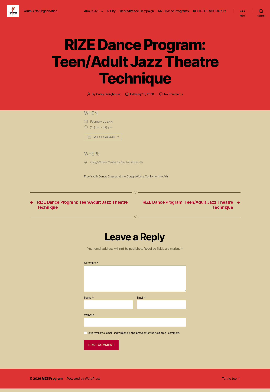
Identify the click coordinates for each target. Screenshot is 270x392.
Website (89, 318)
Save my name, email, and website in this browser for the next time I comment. (134, 336)
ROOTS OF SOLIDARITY (209, 13)
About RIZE (91, 13)
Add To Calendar (101, 140)
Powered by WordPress (83, 382)
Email (141, 301)
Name (89, 301)
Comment (91, 266)
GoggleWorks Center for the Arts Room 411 (116, 165)
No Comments (173, 97)
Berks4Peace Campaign (137, 13)
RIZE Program (52, 382)
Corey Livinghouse (108, 97)
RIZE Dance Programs (173, 13)
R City (111, 13)
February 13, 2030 (142, 97)
